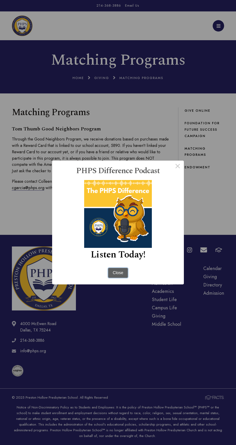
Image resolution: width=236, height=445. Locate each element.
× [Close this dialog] (177, 167)
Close (118, 272)
